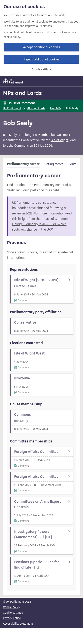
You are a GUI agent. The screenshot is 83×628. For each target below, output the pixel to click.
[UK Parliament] (13, 81)
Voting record (54, 164)
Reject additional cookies (41, 59)
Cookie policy (11, 607)
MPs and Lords (22, 93)
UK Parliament (12, 108)
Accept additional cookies (41, 47)
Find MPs (55, 108)
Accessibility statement (18, 623)
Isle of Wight (59, 140)
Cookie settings (42, 69)
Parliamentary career (23, 164)
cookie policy (12, 37)
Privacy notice (12, 618)
